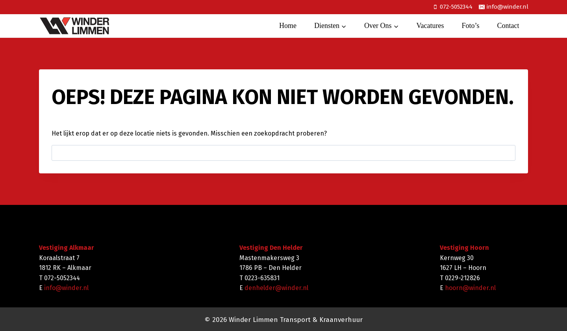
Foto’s (470, 26)
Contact (508, 26)
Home (287, 26)
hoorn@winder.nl (470, 288)
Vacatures (430, 26)
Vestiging (253, 247)
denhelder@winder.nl (276, 288)
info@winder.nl (66, 288)
